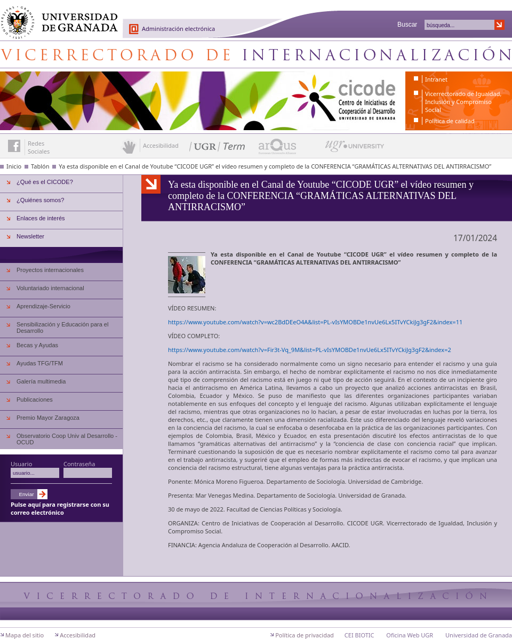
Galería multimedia (41, 381)
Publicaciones (35, 399)
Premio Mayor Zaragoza (48, 417)
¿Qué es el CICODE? (45, 182)
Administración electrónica (178, 29)
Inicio (13, 166)
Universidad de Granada (55, 16)
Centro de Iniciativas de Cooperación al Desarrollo (256, 54)
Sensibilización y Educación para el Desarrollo (62, 327)
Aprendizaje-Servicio (43, 306)
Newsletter (30, 236)
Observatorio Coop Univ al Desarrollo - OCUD (67, 439)
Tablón (40, 166)
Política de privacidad (304, 635)
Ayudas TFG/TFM (40, 363)
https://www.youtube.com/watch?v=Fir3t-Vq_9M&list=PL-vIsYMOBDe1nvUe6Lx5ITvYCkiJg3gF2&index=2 (309, 350)
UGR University (355, 149)
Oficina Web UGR (409, 635)
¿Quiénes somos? (40, 200)
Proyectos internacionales (50, 270)
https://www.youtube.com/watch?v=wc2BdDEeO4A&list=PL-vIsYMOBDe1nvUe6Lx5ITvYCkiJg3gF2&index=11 (315, 322)
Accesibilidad (77, 635)
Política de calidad (450, 121)
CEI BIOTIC (359, 635)
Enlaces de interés (41, 218)
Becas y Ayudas (37, 345)
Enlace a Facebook (14, 146)
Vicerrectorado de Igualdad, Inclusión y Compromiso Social (463, 102)
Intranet (436, 79)
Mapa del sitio (24, 635)
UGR (377, 254)
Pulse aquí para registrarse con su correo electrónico (60, 508)
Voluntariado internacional (50, 288)
